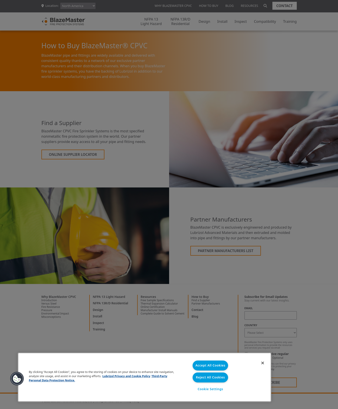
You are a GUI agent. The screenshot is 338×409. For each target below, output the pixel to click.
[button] (17, 379)
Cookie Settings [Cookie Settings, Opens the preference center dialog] (210, 389)
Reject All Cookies (210, 377)
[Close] (262, 363)
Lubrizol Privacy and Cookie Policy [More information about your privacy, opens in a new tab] (126, 376)
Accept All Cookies (210, 365)
